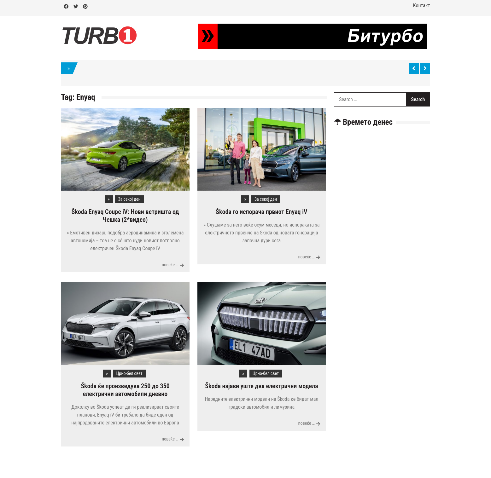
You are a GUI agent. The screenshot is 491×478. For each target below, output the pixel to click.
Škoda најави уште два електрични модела (261, 386)
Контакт (421, 6)
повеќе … (170, 264)
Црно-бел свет (129, 373)
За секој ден (129, 199)
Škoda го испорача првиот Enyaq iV (261, 212)
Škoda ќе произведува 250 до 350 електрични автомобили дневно (125, 390)
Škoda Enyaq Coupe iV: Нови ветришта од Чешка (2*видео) (125, 215)
